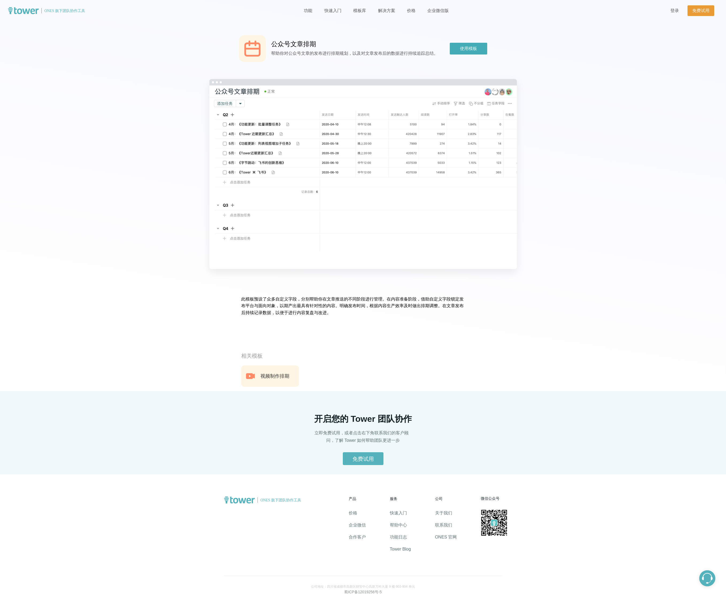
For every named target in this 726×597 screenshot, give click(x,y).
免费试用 (700, 10)
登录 (674, 10)
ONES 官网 (446, 537)
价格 (412, 10)
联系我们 (443, 525)
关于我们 (443, 513)
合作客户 (357, 537)
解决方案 (386, 10)
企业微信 (357, 525)
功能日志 (398, 537)
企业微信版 (438, 10)
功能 (308, 10)
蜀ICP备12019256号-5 (363, 592)
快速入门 (332, 10)
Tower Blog (400, 549)
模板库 (359, 10)
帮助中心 (398, 525)
